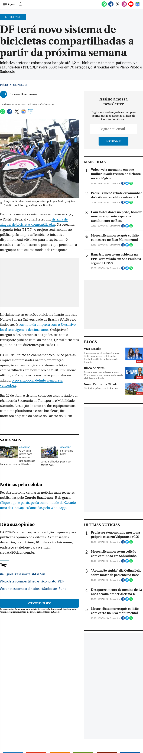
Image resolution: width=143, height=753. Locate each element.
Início (4, 84)
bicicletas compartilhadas (21, 570)
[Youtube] (131, 6)
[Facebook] (110, 6)
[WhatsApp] (104, 6)
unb (63, 578)
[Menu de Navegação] (9, 4)
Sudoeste (50, 578)
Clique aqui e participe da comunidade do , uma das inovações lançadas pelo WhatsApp (41, 497)
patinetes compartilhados (21, 578)
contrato (49, 570)
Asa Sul (39, 563)
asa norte (23, 563)
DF (62, 570)
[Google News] (137, 6)
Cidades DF (20, 84)
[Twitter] (117, 6)
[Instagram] (124, 6)
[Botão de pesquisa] (20, 4)
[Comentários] (30, 113)
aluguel (7, 563)
